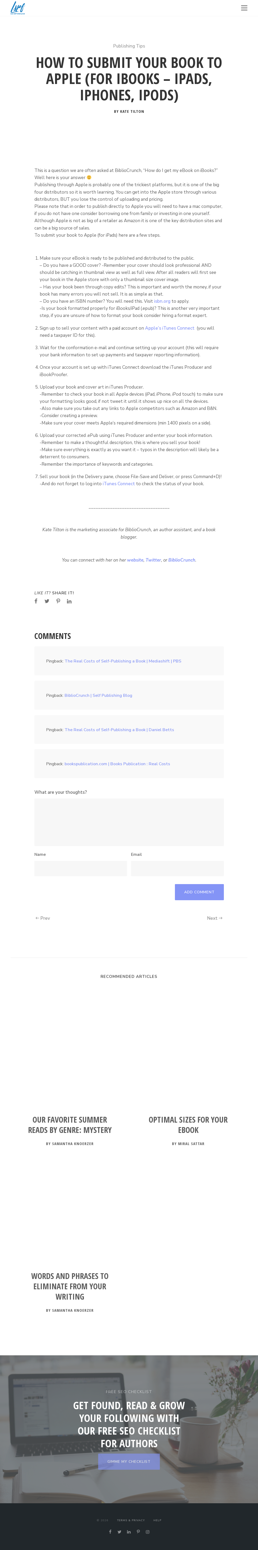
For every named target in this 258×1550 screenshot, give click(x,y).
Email (136, 854)
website (135, 560)
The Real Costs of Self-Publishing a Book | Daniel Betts (119, 730)
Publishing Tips (129, 46)
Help (157, 1520)
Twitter (153, 560)
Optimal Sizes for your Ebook (188, 1124)
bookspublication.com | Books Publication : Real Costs (117, 764)
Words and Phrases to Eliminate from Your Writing (69, 1286)
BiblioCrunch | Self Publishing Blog (98, 695)
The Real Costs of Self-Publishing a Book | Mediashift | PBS (123, 661)
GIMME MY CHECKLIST (129, 1461)
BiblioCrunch (181, 560)
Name (40, 854)
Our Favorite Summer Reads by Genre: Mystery (70, 1124)
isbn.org (162, 301)
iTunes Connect (118, 484)
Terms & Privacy (131, 1520)
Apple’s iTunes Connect (169, 328)
